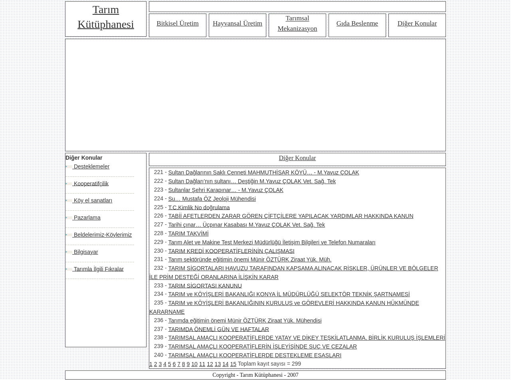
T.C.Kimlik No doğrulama (199, 207)
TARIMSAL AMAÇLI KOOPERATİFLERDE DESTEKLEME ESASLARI (254, 355)
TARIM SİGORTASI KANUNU (205, 285)
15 (233, 364)
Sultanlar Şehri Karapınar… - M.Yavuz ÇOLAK (225, 190)
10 (194, 364)
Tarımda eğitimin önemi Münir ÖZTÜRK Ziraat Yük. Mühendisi (244, 320)
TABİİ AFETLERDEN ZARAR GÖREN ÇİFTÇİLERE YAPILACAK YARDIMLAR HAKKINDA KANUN (290, 216)
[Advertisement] (255, 95)
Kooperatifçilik (90, 183)
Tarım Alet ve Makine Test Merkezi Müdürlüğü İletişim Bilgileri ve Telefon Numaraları (271, 242)
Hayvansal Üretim (237, 23)
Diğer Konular (417, 23)
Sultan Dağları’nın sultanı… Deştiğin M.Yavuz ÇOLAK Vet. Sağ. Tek (252, 181)
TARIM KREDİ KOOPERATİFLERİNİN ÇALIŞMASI (231, 250)
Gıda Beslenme (357, 23)
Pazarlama (86, 217)
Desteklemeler (90, 166)
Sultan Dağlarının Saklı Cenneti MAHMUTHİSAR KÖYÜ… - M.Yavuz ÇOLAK (263, 172)
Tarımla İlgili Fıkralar (98, 268)
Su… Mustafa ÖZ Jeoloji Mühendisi (212, 199)
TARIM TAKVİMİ (188, 233)
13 (218, 364)
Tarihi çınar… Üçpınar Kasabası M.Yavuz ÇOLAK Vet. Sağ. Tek (246, 225)
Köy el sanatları (92, 200)
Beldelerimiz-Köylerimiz (102, 235)
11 (202, 364)
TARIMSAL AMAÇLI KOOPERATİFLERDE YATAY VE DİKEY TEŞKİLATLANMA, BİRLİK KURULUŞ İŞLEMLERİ (306, 337)
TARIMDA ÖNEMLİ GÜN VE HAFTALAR (218, 329)
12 (210, 364)
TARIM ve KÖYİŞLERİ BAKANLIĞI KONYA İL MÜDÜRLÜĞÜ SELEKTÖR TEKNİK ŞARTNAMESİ (289, 294)
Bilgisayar (85, 252)
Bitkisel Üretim (177, 23)
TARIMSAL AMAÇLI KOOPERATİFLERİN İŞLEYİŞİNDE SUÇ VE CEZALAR (262, 346)
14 (225, 364)
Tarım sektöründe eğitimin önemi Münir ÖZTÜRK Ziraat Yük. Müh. (249, 259)
